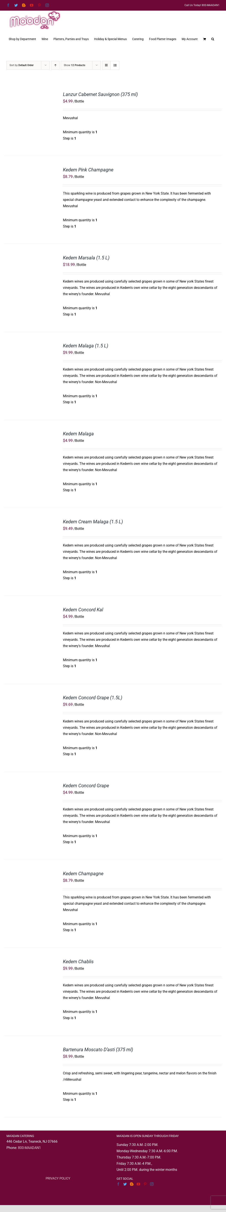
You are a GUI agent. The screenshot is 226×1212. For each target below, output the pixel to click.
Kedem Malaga (78, 433)
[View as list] (115, 65)
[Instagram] (152, 1184)
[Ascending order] (55, 65)
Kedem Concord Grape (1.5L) (92, 697)
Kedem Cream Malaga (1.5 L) (93, 521)
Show (74, 65)
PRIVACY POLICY (58, 1178)
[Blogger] (131, 1184)
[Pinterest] (145, 1184)
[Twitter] (125, 1184)
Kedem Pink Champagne (88, 169)
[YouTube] (138, 1184)
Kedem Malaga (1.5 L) (85, 345)
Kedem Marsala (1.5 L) (86, 257)
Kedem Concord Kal (83, 609)
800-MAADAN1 (29, 1148)
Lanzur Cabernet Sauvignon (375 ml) (100, 94)
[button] (212, 38)
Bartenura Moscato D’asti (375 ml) (98, 1049)
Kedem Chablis (78, 961)
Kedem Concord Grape (86, 785)
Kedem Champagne (83, 873)
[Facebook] (118, 1184)
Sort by (22, 65)
